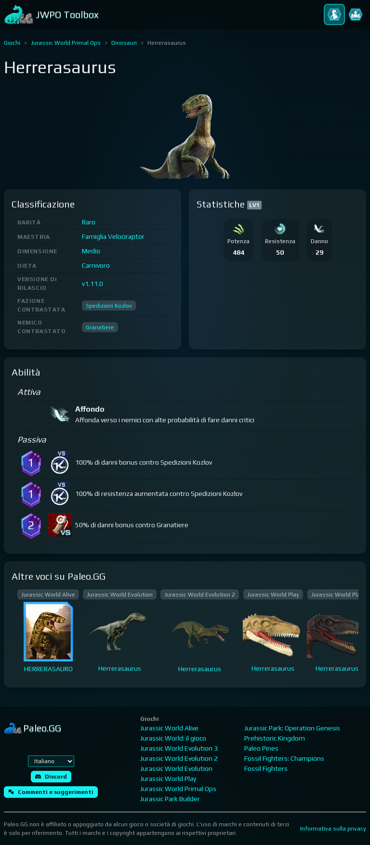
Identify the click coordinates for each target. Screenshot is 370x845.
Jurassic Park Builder (170, 799)
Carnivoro (96, 265)
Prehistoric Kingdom (274, 738)
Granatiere (100, 327)
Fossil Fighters (266, 768)
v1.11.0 (92, 283)
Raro (88, 222)
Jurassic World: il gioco (173, 738)
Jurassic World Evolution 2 (179, 758)
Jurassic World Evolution (176, 768)
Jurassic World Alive (169, 728)
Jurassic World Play (168, 778)
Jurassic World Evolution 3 (179, 748)
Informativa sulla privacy (333, 828)
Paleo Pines (261, 748)
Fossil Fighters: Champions (284, 758)
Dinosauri (124, 42)
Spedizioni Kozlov (109, 305)
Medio (91, 251)
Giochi (12, 42)
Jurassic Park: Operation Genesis (292, 728)
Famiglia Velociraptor (113, 236)
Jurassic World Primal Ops (66, 42)
